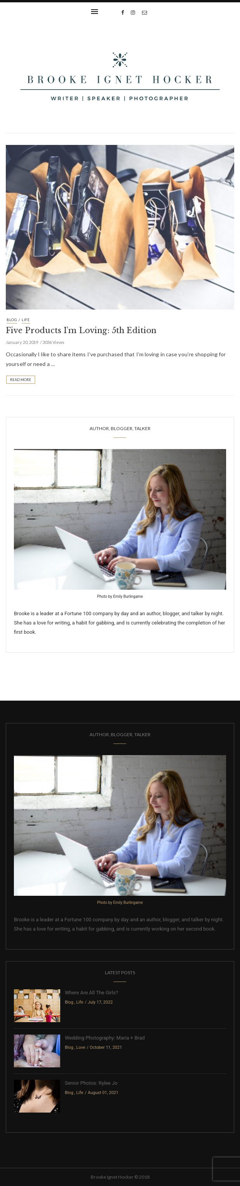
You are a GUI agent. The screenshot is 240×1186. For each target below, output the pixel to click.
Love (80, 1047)
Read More (20, 380)
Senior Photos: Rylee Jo (91, 1083)
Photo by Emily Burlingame (120, 596)
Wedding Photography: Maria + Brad (105, 1038)
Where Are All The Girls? (91, 992)
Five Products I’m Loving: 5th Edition (81, 330)
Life (26, 320)
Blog (12, 320)
